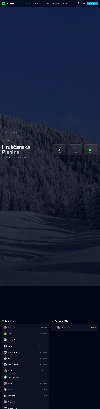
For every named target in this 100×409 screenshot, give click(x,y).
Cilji (47, 3)
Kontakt (65, 3)
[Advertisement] (50, 303)
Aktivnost (27, 3)
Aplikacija (38, 3)
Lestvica (56, 3)
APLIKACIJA (92, 3)
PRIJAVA (81, 3)
